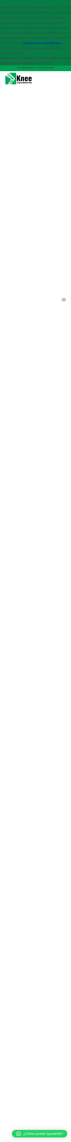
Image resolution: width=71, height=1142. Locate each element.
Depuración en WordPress (42, 43)
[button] (39, 1133)
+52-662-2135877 (45, 67)
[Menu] (64, 642)
